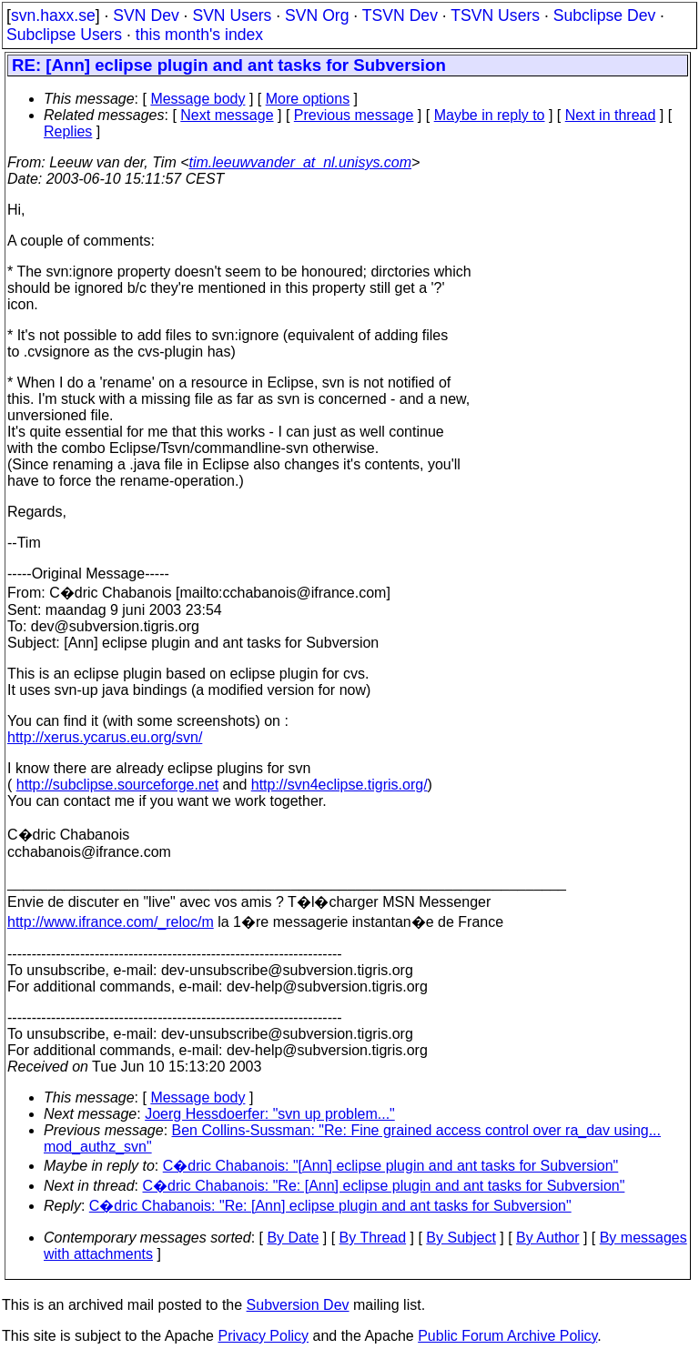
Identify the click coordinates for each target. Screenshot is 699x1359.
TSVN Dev (400, 15)
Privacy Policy (263, 1336)
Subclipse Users (64, 34)
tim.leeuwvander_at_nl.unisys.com (300, 162)
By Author (547, 1237)
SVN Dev (145, 15)
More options (308, 98)
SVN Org (317, 15)
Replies (68, 131)
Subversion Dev (298, 1305)
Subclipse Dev (604, 15)
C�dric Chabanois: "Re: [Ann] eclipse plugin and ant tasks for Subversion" (384, 1185)
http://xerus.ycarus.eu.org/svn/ (104, 737)
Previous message (354, 115)
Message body (197, 98)
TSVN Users (495, 15)
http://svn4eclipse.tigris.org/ (339, 784)
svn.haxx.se (53, 15)
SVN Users (231, 15)
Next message (226, 115)
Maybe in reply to (489, 115)
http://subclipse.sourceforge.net (117, 784)
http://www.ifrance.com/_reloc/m (110, 922)
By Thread (373, 1237)
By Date (293, 1237)
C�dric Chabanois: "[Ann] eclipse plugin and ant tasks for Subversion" (391, 1165)
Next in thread (610, 115)
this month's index (199, 34)
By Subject (460, 1237)
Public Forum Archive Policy (507, 1336)
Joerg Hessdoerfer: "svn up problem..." (270, 1114)
